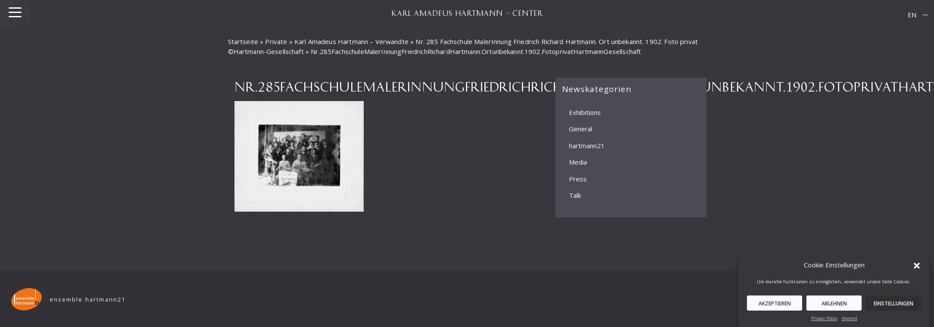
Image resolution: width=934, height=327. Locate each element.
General (580, 128)
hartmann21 (587, 145)
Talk (575, 195)
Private (276, 41)
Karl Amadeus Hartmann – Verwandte (351, 41)
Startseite (243, 41)
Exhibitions (585, 112)
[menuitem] (912, 15)
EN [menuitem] (912, 14)
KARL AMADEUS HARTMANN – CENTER (467, 13)
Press (578, 179)
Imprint (849, 320)
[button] (916, 267)
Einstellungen (893, 305)
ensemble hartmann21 (88, 299)
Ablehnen (834, 305)
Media (578, 162)
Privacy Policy (824, 320)
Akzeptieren (775, 305)
